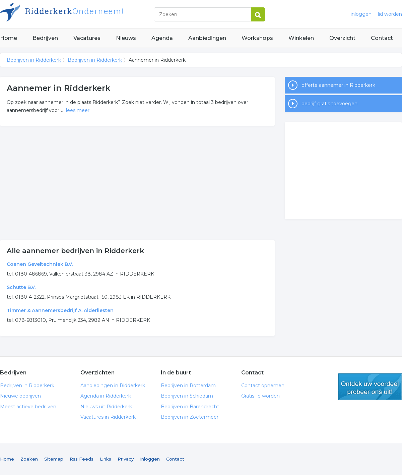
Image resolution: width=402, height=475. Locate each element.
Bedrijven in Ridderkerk (84, 14)
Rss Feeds (81, 459)
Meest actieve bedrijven (28, 407)
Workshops (257, 38)
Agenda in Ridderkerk (105, 396)
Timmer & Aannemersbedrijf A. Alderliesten (60, 310)
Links (105, 459)
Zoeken (29, 459)
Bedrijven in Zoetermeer (189, 417)
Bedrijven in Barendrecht (190, 407)
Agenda (162, 38)
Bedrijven (45, 38)
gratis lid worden (370, 386)
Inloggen (150, 459)
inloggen (361, 14)
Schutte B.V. (21, 287)
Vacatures (86, 38)
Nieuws (126, 38)
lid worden (390, 14)
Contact (382, 38)
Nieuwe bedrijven (20, 396)
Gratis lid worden (260, 396)
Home (8, 38)
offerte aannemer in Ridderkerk (338, 85)
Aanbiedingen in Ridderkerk (112, 385)
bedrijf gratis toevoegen (329, 104)
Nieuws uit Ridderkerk (106, 407)
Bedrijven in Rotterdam (188, 385)
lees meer (77, 110)
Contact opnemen (262, 385)
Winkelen (301, 38)
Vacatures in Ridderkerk (108, 417)
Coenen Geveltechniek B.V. (40, 264)
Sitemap (53, 459)
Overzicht (342, 38)
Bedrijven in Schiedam (187, 396)
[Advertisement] (137, 183)
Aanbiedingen (207, 38)
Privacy (126, 459)
